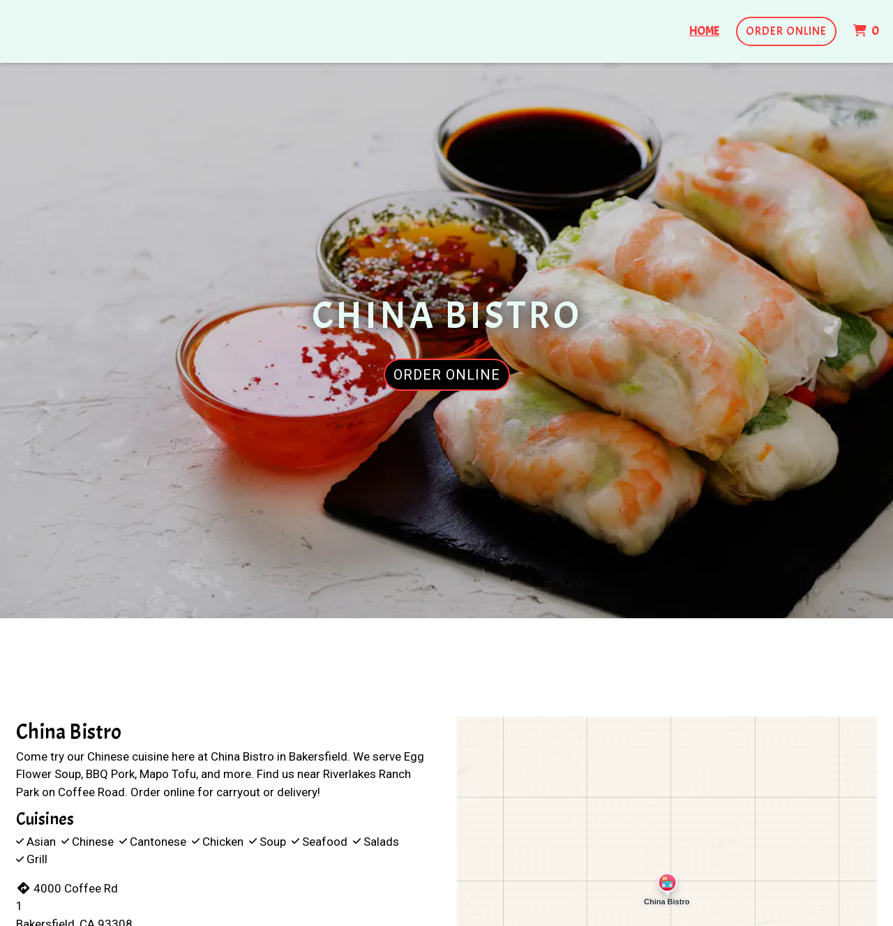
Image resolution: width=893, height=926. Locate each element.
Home (704, 31)
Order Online (786, 31)
